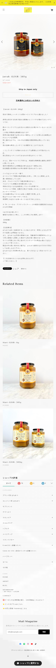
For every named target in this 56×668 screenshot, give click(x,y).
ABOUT (5, 581)
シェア (16, 269)
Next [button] (53, 41)
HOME (5, 577)
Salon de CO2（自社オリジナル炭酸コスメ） (20, 551)
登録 (44, 632)
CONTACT (7, 596)
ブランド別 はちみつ (10, 495)
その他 (5, 567)
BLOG (5, 585)
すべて (8, 483)
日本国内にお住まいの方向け (28, 100)
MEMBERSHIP (8, 590)
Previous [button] (2, 41)
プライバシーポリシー (17, 650)
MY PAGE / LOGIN (11, 591)
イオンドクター (8, 540)
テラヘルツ (7, 512)
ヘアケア (6, 528)
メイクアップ (8, 534)
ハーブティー (8, 556)
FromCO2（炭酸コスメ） (12, 545)
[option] (28, 42)
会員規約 (42, 650)
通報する (23, 268)
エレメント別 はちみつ (11, 501)
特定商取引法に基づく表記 (31, 650)
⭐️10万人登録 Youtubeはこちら (15, 608)
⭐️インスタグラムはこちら (13, 604)
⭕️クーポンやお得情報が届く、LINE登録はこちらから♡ (23, 600)
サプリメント (8, 506)
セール (5, 562)
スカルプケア (8, 523)
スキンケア (7, 517)
